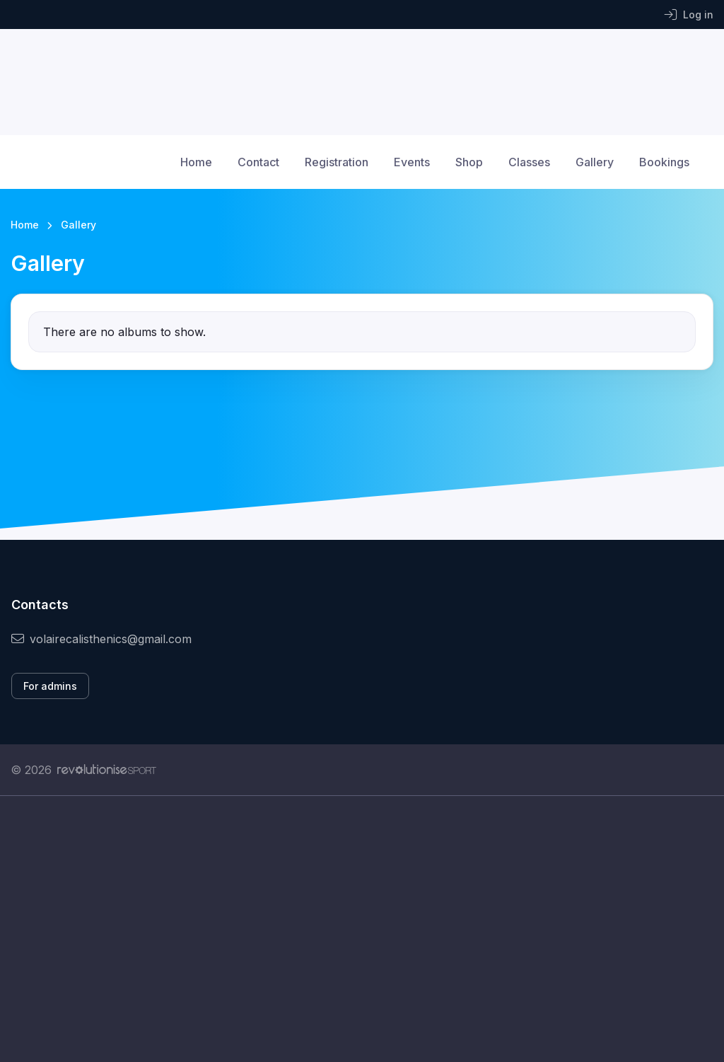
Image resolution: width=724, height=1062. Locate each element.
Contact (258, 162)
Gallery (595, 162)
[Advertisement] (362, 929)
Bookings (664, 162)
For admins (50, 686)
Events (412, 162)
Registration (336, 162)
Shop (469, 162)
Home (196, 162)
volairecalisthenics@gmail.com (101, 639)
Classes (529, 162)
